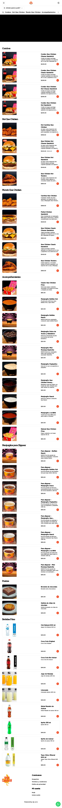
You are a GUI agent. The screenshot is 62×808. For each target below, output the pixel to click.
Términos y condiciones (39, 781)
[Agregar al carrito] (57, 64)
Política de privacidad (38, 784)
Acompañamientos (48, 12)
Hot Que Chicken (18, 12)
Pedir (33, 792)
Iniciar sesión (36, 795)
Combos (8, 12)
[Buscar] (3, 12)
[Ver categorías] (58, 12)
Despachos (35, 779)
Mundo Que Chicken (33, 12)
